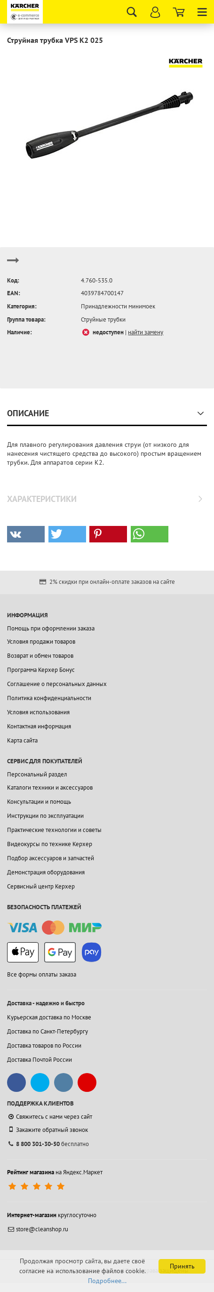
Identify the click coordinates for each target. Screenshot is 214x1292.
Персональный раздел (37, 774)
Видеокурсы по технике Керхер (49, 844)
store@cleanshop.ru (37, 1229)
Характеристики (42, 498)
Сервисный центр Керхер (41, 886)
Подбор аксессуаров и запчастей (50, 858)
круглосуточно (51, 1215)
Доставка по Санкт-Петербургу (47, 1031)
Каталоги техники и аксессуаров (50, 787)
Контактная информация (39, 726)
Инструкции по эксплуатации (45, 816)
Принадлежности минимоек (118, 306)
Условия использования (38, 712)
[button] (26, 534)
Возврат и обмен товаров (40, 656)
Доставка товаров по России (44, 1046)
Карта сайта (22, 740)
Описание (28, 413)
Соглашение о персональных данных (57, 684)
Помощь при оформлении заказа (51, 628)
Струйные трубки (103, 319)
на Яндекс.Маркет (55, 1172)
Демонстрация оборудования (46, 872)
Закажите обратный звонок (47, 1129)
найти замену (145, 332)
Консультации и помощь (39, 802)
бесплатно (48, 1144)
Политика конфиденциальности (49, 698)
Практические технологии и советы (54, 830)
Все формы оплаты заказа (41, 974)
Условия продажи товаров (41, 642)
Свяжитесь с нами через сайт (49, 1117)
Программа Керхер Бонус (41, 670)
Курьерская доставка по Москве (49, 1017)
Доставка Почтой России (39, 1060)
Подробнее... (107, 1280)
